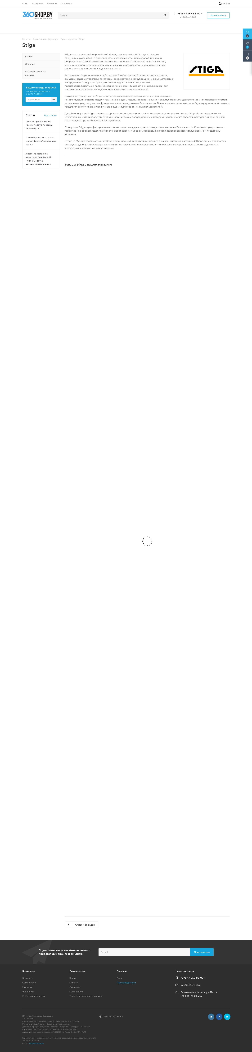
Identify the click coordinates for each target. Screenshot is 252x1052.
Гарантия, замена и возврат (85, 996)
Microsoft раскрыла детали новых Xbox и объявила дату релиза (41, 141)
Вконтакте (211, 1017)
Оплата (73, 982)
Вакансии (28, 991)
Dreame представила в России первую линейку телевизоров (39, 125)
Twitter (227, 1017)
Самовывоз (29, 982)
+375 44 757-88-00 (188, 13)
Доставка (74, 987)
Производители (126, 982)
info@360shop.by (190, 985)
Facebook (219, 1017)
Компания (28, 971)
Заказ (72, 978)
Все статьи (50, 115)
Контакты (27, 978)
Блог (119, 978)
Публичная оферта (33, 996)
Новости (27, 987)
